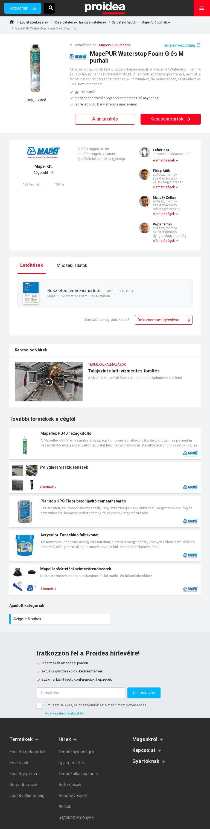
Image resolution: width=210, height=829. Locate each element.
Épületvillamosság (27, 795)
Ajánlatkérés (105, 119)
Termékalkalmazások (79, 773)
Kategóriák (18, 8)
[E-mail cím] (81, 692)
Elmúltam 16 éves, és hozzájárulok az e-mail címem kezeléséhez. (96, 705)
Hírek (65, 739)
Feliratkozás (144, 692)
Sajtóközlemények (76, 817)
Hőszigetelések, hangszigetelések (80, 22)
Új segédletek (72, 762)
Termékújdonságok (77, 751)
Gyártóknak (145, 761)
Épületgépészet (24, 773)
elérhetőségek (164, 160)
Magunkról (145, 739)
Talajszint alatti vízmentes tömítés (105, 384)
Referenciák (70, 784)
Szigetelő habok (124, 22)
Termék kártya (105, 443)
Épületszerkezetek (34, 22)
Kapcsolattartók (170, 119)
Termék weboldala (179, 45)
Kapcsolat (144, 750)
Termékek (21, 739)
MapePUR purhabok (155, 22)
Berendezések (23, 784)
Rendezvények (73, 795)
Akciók (65, 806)
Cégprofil (43, 169)
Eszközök (18, 762)
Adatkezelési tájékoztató (64, 713)
